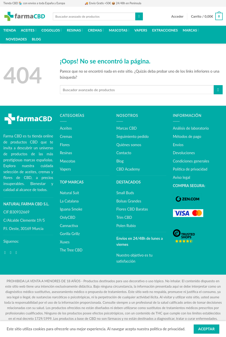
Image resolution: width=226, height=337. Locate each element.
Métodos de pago (187, 136)
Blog (36, 39)
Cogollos (51, 30)
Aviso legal (181, 177)
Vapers (140, 30)
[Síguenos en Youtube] (17, 253)
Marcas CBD (126, 128)
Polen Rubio (126, 225)
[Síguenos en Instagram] (12, 253)
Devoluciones (184, 153)
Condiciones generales (191, 161)
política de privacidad (167, 329)
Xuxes (65, 242)
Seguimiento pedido (132, 136)
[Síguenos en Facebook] (6, 253)
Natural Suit (69, 193)
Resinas (75, 30)
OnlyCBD (67, 217)
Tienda (9, 30)
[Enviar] (139, 16)
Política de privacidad (190, 169)
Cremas (96, 30)
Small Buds (125, 193)
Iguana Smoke (71, 209)
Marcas (191, 30)
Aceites (29, 30)
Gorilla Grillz (70, 234)
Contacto (123, 153)
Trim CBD (124, 217)
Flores (65, 145)
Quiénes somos (128, 145)
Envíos (178, 145)
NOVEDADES (16, 39)
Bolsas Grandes (128, 201)
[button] (177, 16)
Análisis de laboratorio (191, 128)
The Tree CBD (71, 250)
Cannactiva (69, 225)
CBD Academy (128, 169)
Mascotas (119, 30)
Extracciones (165, 30)
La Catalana (69, 201)
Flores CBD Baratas (132, 209)
